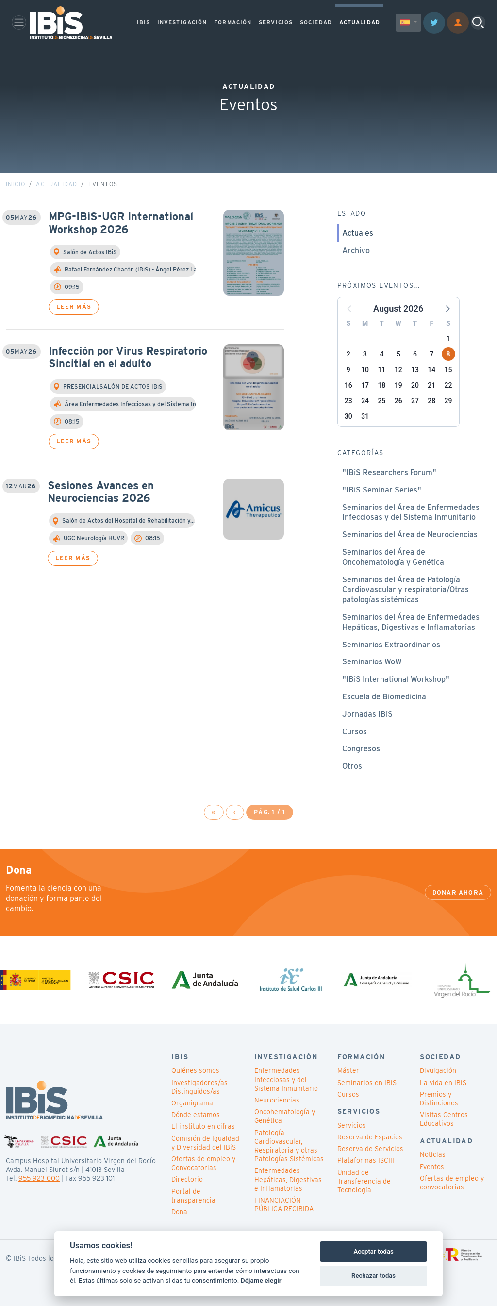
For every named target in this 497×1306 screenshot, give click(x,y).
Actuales (357, 232)
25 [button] (381, 401)
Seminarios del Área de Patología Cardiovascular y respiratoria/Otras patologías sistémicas (405, 590)
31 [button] (365, 416)
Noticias (433, 1154)
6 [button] (415, 354)
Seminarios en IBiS (367, 1082)
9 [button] (348, 369)
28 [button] (431, 401)
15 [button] (448, 369)
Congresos (361, 748)
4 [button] (381, 354)
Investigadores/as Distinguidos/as (199, 1087)
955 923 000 (39, 1178)
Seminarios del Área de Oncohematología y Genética (393, 557)
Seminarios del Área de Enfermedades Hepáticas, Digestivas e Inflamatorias (411, 622)
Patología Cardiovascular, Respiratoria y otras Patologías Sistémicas (289, 1146)
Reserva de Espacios (369, 1137)
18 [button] (381, 385)
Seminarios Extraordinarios (391, 644)
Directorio (187, 1179)
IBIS (143, 22)
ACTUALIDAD (359, 22)
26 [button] (398, 401)
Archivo (356, 250)
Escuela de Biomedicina (384, 696)
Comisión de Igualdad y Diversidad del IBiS (205, 1143)
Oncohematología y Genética (284, 1116)
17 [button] (365, 385)
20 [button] (415, 385)
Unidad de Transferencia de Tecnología (364, 1181)
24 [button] (365, 401)
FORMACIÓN (232, 22)
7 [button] (431, 354)
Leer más (73, 306)
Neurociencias (276, 1100)
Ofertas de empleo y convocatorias (452, 1182)
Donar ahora (457, 892)
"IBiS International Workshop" (395, 679)
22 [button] (448, 385)
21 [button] (431, 385)
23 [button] (348, 401)
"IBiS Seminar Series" (381, 489)
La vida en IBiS (443, 1082)
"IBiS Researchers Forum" (389, 472)
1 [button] (448, 338)
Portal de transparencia (193, 1195)
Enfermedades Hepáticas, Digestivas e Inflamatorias (288, 1179)
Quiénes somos (195, 1070)
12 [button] (398, 369)
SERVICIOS (276, 22)
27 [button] (415, 401)
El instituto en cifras (203, 1126)
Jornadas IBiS (367, 714)
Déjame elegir (261, 1280)
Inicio (15, 183)
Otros (352, 766)
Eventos (432, 1166)
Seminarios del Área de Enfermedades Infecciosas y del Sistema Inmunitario (411, 512)
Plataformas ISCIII (365, 1160)
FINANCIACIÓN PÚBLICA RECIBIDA (284, 1204)
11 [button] (381, 369)
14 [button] (431, 369)
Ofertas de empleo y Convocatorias (203, 1163)
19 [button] (398, 385)
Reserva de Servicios (370, 1149)
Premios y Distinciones (439, 1098)
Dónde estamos (195, 1115)
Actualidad (56, 183)
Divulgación (438, 1070)
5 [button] (398, 354)
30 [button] (348, 416)
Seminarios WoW (372, 661)
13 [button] (415, 369)
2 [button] (348, 354)
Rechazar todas (373, 1275)
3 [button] (365, 354)
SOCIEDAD (316, 22)
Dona (179, 1212)
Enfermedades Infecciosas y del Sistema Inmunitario (286, 1079)
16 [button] (348, 385)
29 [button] (448, 401)
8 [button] (448, 354)
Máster (348, 1070)
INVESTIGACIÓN (182, 22)
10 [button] (365, 369)
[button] (447, 308)
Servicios (351, 1125)
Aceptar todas (373, 1251)
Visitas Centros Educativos (444, 1119)
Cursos (354, 731)
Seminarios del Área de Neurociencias (410, 534)
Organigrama (192, 1103)
